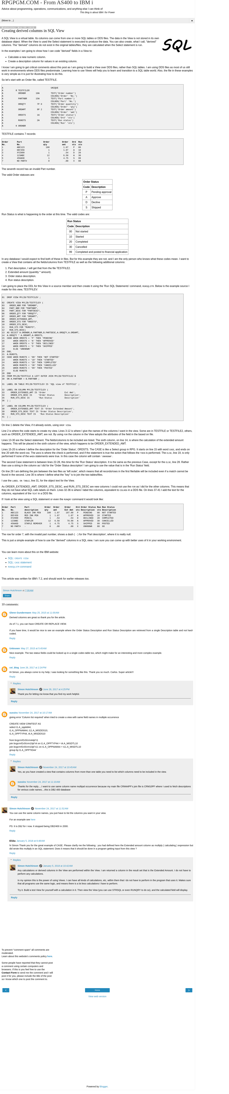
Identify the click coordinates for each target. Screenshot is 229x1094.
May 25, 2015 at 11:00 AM (45, 612)
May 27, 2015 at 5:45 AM (34, 648)
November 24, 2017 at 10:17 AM (35, 712)
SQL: (18, 557)
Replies (17, 683)
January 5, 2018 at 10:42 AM (58, 865)
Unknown (14, 648)
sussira (13, 712)
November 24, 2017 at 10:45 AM (59, 767)
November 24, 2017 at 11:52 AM (51, 808)
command (19, 566)
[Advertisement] (97, 1015)
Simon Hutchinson (28, 689)
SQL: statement (20, 562)
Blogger (104, 1086)
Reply (12, 638)
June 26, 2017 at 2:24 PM (33, 667)
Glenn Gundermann (20, 612)
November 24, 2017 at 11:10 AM (43, 781)
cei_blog (14, 667)
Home (97, 990)
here (33, 819)
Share (7, 595)
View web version (97, 996)
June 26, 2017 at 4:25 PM (56, 689)
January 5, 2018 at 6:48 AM (31, 840)
